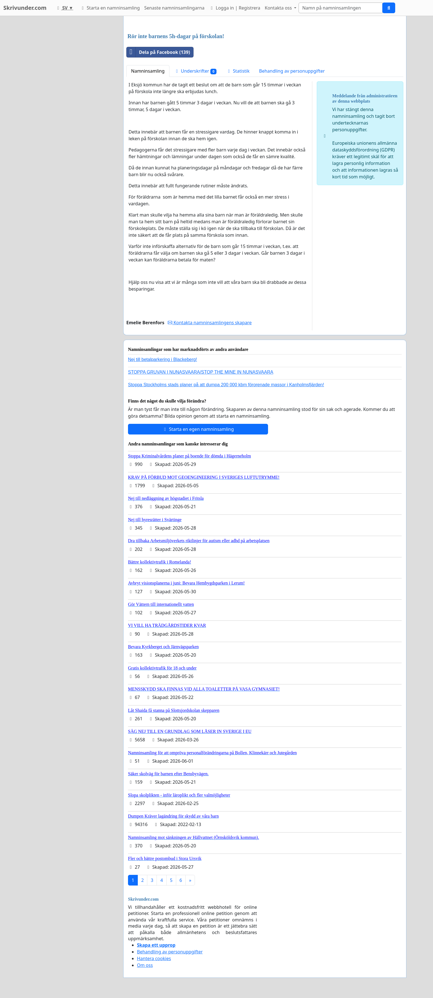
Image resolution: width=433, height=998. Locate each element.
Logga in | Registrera (234, 8)
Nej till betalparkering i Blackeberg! (162, 359)
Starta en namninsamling (110, 8)
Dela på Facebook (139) (158, 52)
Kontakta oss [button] (279, 8)
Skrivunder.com (24, 8)
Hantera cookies (154, 958)
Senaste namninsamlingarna (174, 8)
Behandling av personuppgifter (292, 71)
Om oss (145, 965)
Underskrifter (195, 71)
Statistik (238, 71)
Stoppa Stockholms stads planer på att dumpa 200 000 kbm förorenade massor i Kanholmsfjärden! (226, 384)
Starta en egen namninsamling (198, 429)
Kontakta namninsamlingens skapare (210, 322)
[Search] (341, 8)
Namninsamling (148, 71)
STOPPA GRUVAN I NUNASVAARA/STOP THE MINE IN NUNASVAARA (200, 372)
